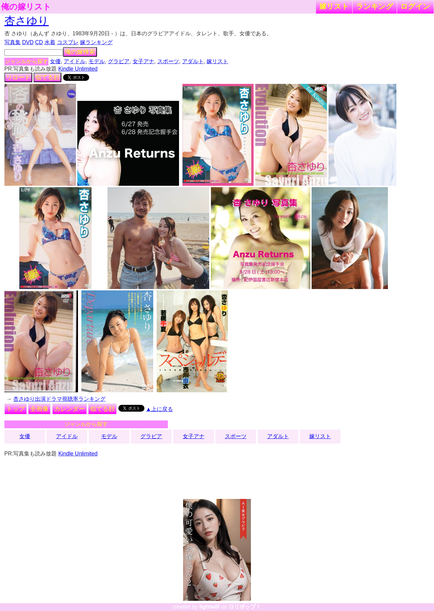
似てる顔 (47, 77)
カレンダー (69, 409)
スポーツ (168, 61)
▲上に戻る (159, 409)
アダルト (193, 61)
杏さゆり (26, 21)
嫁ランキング (96, 42)
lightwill (209, 607)
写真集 (12, 42)
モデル (96, 61)
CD (39, 42)
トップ (15, 409)
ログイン (415, 6)
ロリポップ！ (245, 607)
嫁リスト (334, 6)
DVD (28, 42)
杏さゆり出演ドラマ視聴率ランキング (59, 399)
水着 (49, 42)
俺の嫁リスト (26, 6)
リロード (18, 77)
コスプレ (68, 42)
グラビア (119, 61)
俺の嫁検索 (80, 52)
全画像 (39, 409)
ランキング (374, 6)
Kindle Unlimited (78, 69)
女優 (55, 61)
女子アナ (143, 61)
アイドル (74, 61)
